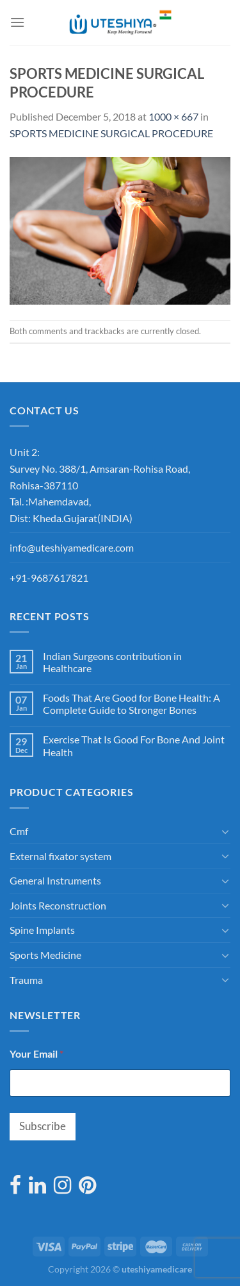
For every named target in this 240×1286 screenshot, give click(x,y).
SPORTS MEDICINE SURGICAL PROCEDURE (111, 133)
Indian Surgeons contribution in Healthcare (112, 662)
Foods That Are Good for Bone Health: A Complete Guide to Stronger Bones (131, 703)
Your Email (36, 1053)
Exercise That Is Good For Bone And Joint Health (134, 745)
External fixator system (60, 856)
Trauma (26, 980)
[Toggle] (225, 831)
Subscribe (42, 1126)
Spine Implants (42, 930)
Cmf (19, 831)
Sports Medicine (45, 955)
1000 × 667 (173, 116)
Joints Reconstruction (58, 905)
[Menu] (17, 22)
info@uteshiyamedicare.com (72, 547)
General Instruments (55, 880)
